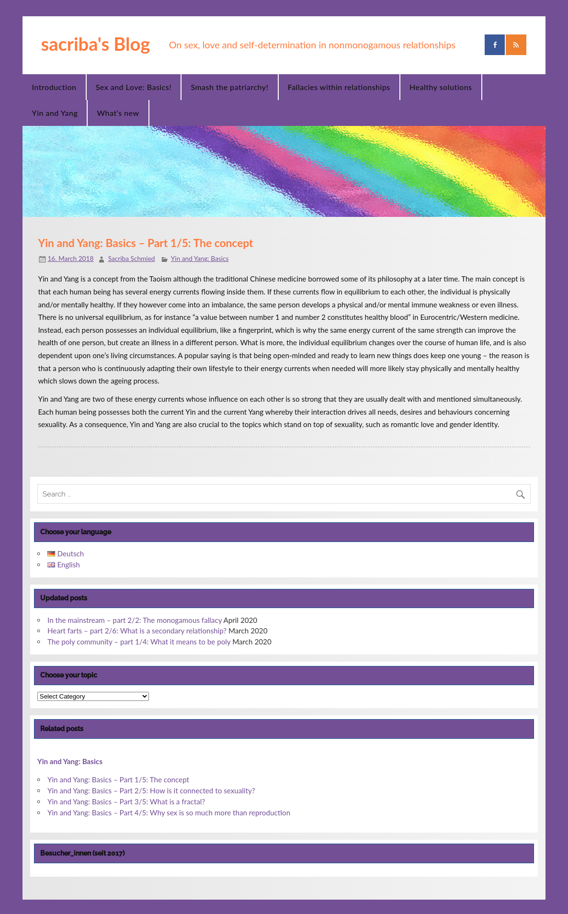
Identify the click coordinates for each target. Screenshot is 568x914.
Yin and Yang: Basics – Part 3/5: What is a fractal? (126, 801)
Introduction (54, 86)
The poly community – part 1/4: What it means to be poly (138, 641)
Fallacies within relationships (339, 86)
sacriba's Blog (95, 44)
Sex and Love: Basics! (133, 86)
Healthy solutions (440, 86)
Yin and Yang (55, 112)
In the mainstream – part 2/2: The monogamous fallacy (134, 620)
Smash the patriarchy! (229, 86)
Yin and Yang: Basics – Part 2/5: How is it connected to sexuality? (151, 790)
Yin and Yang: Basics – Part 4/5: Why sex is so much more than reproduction (168, 812)
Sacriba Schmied (131, 258)
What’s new (118, 112)
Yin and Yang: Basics (200, 258)
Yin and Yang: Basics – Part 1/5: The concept (118, 779)
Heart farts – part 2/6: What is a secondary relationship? (137, 630)
